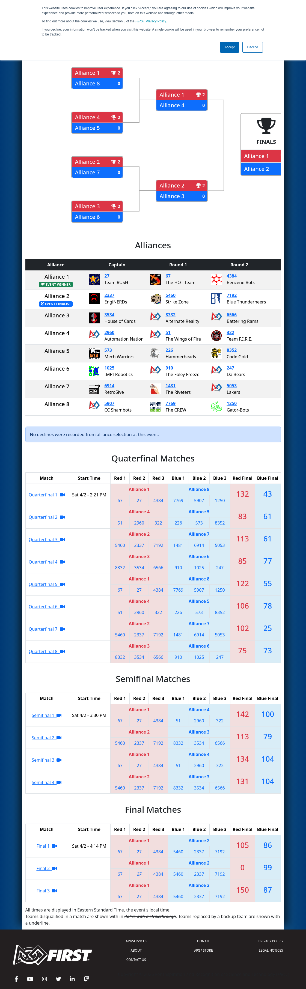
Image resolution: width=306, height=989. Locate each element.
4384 (232, 276)
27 (107, 276)
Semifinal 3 (46, 760)
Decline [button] (252, 47)
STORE (203, 950)
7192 (232, 295)
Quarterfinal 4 (47, 562)
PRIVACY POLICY (271, 941)
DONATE (203, 941)
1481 (171, 386)
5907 (110, 403)
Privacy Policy (150, 21)
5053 (232, 386)
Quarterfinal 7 (47, 629)
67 (168, 276)
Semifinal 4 (46, 782)
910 (169, 368)
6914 (110, 386)
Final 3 (46, 891)
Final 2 (46, 868)
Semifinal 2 (46, 738)
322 (230, 332)
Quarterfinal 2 (47, 517)
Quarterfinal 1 (47, 495)
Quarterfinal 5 (47, 584)
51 (168, 332)
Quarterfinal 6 (47, 607)
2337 (110, 295)
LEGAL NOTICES (271, 950)
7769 (171, 403)
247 (230, 368)
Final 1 (46, 846)
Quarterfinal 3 (47, 540)
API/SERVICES (136, 941)
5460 (171, 295)
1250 (232, 403)
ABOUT (136, 950)
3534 (110, 315)
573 (108, 350)
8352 (232, 350)
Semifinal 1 (46, 715)
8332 (171, 315)
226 (169, 350)
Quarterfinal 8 (47, 651)
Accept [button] (230, 47)
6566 (232, 315)
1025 (110, 368)
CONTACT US (136, 959)
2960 (110, 332)
